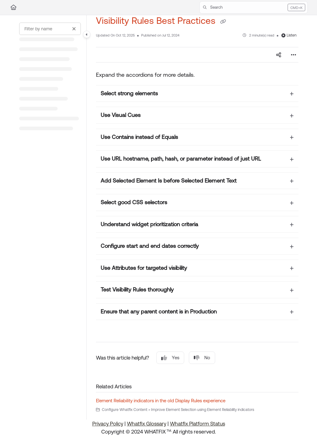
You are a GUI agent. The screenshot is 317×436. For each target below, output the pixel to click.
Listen (289, 35)
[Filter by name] (50, 29)
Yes (170, 358)
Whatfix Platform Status (197, 424)
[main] (197, 217)
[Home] (13, 7)
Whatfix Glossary (146, 424)
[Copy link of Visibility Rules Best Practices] (223, 21)
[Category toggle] (86, 34)
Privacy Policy (107, 424)
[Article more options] (293, 55)
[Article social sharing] (279, 55)
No (202, 358)
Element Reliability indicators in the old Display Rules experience (160, 400)
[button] (253, 7)
